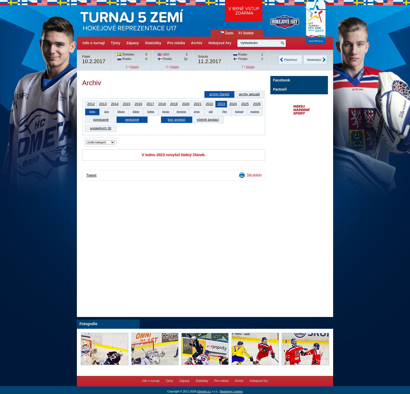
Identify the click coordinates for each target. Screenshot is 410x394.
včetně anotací (208, 120)
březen (121, 111)
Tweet (91, 175)
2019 (174, 104)
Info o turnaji (94, 43)
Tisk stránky (254, 174)
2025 (245, 104)
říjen (224, 111)
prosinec (254, 111)
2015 (126, 104)
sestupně (132, 120)
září (211, 111)
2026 (256, 104)
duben (136, 111)
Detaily (134, 66)
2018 (162, 104)
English (248, 32)
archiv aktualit (249, 94)
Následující (314, 59)
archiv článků (219, 94)
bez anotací (176, 120)
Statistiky (153, 43)
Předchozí (290, 59)
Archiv (197, 43)
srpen (197, 111)
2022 (209, 104)
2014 (114, 104)
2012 (91, 104)
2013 (103, 104)
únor (106, 111)
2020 (186, 104)
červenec (181, 111)
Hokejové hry (219, 43)
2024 (233, 104)
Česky (229, 32)
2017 (150, 104)
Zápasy (132, 43)
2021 (197, 104)
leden (92, 111)
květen (151, 111)
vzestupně (101, 120)
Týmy (116, 43)
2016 (138, 104)
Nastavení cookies (231, 391)
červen (165, 111)
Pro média (176, 43)
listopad (239, 111)
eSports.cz (203, 391)
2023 (221, 104)
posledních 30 (100, 128)
